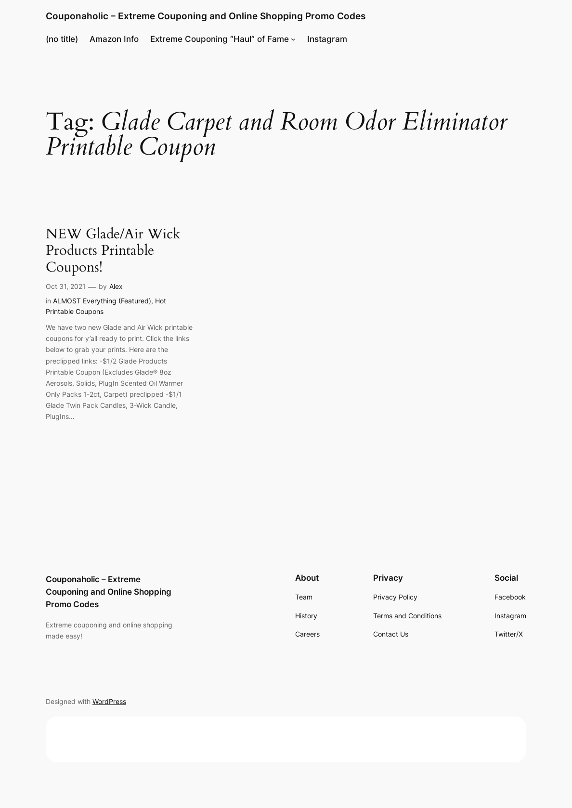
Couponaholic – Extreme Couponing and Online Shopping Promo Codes (205, 16)
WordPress (109, 701)
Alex (116, 286)
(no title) (62, 39)
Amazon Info (114, 39)
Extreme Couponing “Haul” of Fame (219, 39)
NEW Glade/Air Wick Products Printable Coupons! (113, 251)
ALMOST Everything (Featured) (102, 301)
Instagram (327, 39)
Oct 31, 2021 (66, 286)
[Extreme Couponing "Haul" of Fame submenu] (293, 39)
